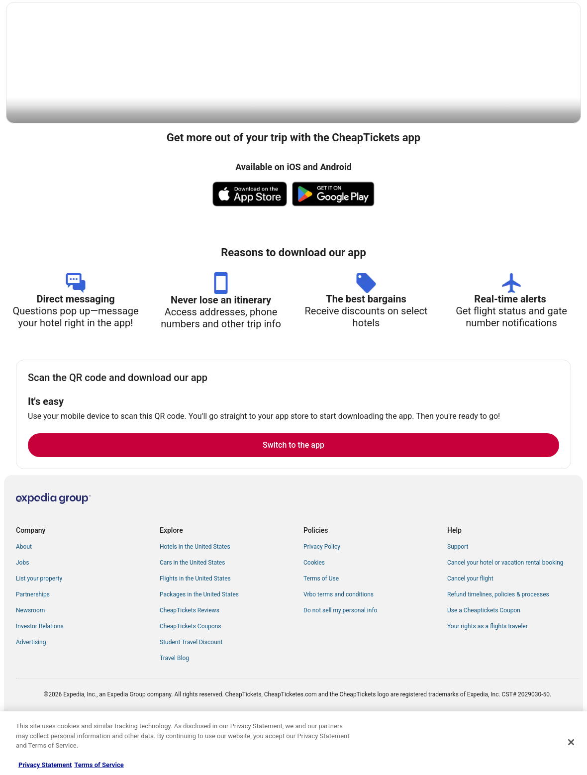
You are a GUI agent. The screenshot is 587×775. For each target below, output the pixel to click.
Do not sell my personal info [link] (340, 657)
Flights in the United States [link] (195, 625)
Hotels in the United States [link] (195, 593)
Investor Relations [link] (40, 673)
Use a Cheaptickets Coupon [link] (483, 657)
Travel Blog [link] (174, 704)
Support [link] (457, 593)
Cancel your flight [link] (470, 625)
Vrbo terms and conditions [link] (338, 641)
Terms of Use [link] (321, 625)
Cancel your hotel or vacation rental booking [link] (505, 609)
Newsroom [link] (30, 657)
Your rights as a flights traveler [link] (487, 673)
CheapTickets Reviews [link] (189, 657)
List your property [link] (39, 625)
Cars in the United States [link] (192, 609)
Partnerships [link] (33, 641)
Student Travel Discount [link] (191, 688)
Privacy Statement (45, 765)
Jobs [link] (22, 609)
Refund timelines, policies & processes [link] (498, 641)
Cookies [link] (314, 609)
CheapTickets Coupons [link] (190, 673)
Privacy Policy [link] (321, 593)
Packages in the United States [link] (199, 641)
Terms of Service (98, 765)
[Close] (571, 742)
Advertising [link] (31, 688)
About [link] (24, 593)
